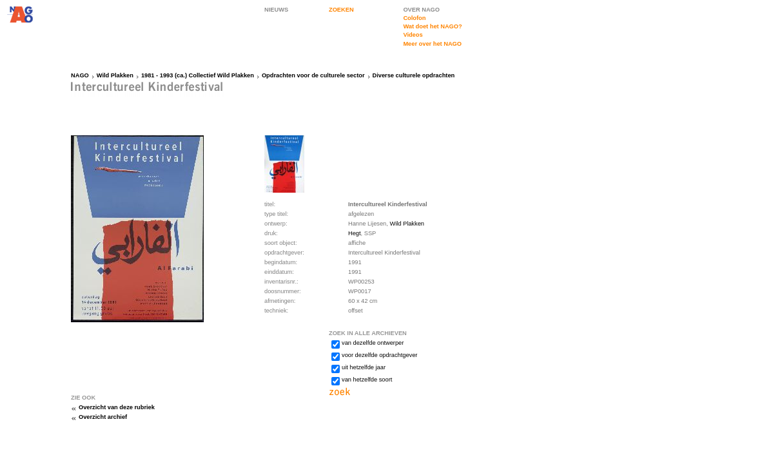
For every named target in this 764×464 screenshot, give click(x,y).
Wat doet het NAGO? (432, 26)
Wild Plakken (115, 75)
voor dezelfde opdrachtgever (379, 355)
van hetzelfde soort (367, 379)
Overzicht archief (103, 417)
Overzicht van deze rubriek (117, 407)
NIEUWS (276, 9)
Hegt (354, 233)
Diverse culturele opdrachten (414, 75)
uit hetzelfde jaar (364, 367)
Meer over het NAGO (432, 44)
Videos (412, 35)
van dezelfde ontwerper (373, 343)
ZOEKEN (341, 9)
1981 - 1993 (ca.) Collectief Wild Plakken (197, 75)
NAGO (80, 75)
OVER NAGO (421, 9)
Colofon (414, 18)
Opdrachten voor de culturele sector (313, 75)
